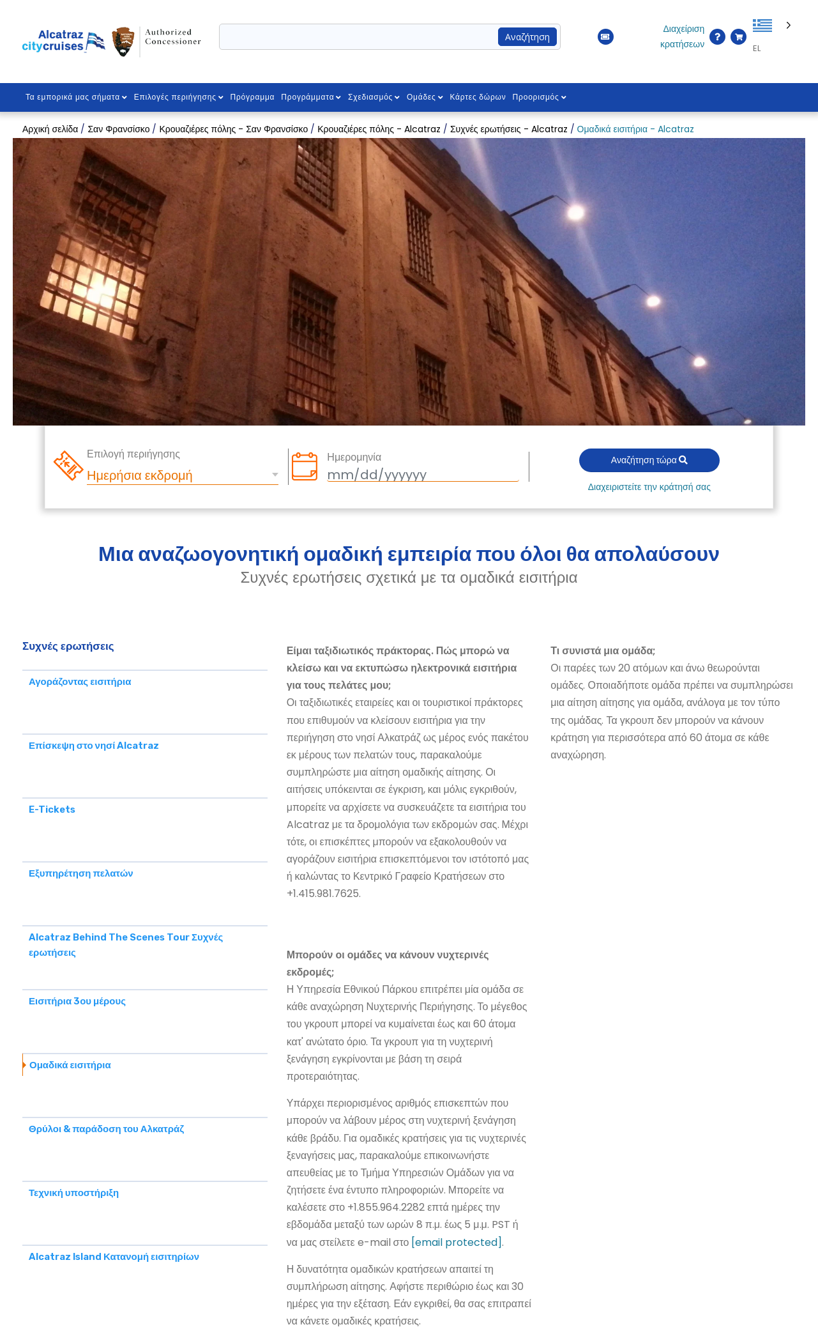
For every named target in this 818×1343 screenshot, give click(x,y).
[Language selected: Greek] (774, 37)
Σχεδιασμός (374, 97)
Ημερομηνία (354, 457)
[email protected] (456, 1242)
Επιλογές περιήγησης (179, 97)
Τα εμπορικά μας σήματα (77, 97)
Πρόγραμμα (253, 97)
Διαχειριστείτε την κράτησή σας (649, 486)
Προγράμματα (312, 97)
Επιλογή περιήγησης (133, 454)
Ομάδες (425, 97)
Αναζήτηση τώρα (649, 460)
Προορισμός (540, 97)
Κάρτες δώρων (478, 97)
